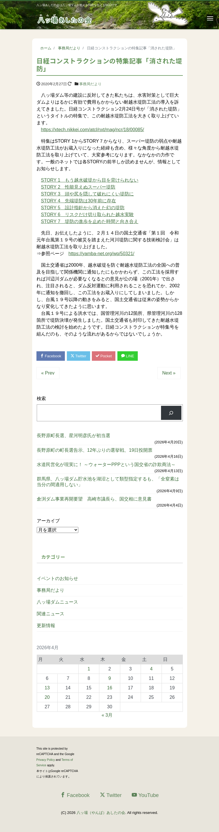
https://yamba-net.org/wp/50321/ (101, 253)
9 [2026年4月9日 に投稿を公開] (109, 678)
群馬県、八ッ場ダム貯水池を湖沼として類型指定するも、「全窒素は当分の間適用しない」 (108, 481)
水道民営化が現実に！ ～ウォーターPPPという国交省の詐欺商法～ (106, 464)
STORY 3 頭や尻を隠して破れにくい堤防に (87, 193)
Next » (168, 373)
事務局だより (90, 84)
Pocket (104, 356)
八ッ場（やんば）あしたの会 (101, 812)
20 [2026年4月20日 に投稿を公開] (47, 697)
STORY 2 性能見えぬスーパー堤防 (78, 187)
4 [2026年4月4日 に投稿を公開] (151, 668)
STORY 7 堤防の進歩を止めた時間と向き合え (90, 221)
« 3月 (107, 715)
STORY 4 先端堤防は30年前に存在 (78, 200)
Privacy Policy (45, 759)
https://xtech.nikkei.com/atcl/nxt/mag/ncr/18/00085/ (92, 129)
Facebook (50, 356)
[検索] (171, 413)
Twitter (78, 356)
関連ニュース (50, 613)
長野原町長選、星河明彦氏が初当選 (73, 435)
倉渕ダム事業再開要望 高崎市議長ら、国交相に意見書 (94, 499)
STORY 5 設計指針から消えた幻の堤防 (83, 207)
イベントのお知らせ (57, 578)
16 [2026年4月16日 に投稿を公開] (109, 687)
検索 (41, 398)
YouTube (145, 795)
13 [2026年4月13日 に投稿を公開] (47, 687)
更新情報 (46, 625)
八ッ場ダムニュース (57, 602)
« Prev (48, 373)
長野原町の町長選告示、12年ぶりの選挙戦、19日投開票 (95, 450)
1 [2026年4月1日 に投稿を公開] (89, 668)
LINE (127, 356)
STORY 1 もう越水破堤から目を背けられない (90, 180)
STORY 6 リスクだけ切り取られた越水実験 (87, 214)
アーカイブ (48, 520)
